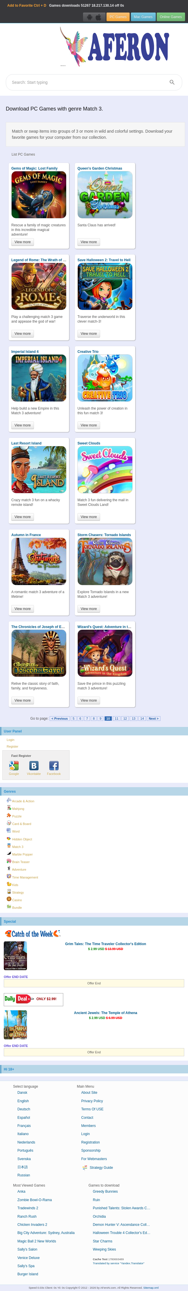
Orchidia (99, 1216)
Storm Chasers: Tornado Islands (104, 535)
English (23, 1101)
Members (88, 1126)
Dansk (22, 1093)
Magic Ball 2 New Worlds (36, 1241)
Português (25, 1150)
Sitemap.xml (151, 1287)
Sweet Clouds (88, 443)
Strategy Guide (97, 1167)
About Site (89, 1093)
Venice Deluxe (28, 1258)
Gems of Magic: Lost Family (34, 168)
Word (13, 830)
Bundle (14, 906)
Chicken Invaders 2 (32, 1225)
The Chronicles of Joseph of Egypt (40, 627)
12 (125, 718)
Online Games (171, 17)
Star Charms (102, 1241)
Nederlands (26, 1142)
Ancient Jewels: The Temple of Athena (105, 1013)
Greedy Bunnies (105, 1191)
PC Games (118, 17)
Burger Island (27, 1274)
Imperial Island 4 (25, 352)
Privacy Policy (92, 1101)
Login (10, 739)
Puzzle (14, 815)
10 (108, 718)
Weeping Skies (104, 1249)
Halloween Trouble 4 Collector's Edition (123, 1233)
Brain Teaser (18, 861)
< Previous (60, 718)
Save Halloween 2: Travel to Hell (104, 260)
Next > (153, 718)
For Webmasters (94, 1159)
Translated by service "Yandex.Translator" (118, 1263)
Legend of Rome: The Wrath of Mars (41, 260)
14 (142, 718)
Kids (12, 884)
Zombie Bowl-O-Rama (34, 1200)
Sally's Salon (27, 1249)
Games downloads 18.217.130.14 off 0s (65, 5)
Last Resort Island (26, 443)
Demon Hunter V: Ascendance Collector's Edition (124, 1225)
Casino (14, 899)
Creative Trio (88, 352)
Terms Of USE (92, 1109)
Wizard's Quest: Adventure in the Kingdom (112, 627)
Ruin (96, 1200)
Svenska (24, 1159)
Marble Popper (20, 853)
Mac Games (143, 17)
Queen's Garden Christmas (99, 168)
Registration (90, 1142)
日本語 (22, 1167)
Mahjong (15, 807)
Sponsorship (91, 1150)
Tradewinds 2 (27, 1208)
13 (133, 718)
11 (116, 718)
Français (24, 1126)
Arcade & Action (20, 800)
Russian (23, 1175)
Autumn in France (26, 535)
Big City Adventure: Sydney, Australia (46, 1233)
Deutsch (23, 1109)
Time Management (22, 876)
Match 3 (15, 846)
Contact (87, 1118)
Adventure (16, 868)
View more (23, 242)
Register (12, 746)
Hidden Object (19, 838)
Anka (21, 1191)
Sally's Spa (26, 1266)
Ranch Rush (27, 1216)
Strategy (15, 891)
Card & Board (19, 823)
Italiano (23, 1134)
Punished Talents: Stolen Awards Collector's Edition (124, 1208)
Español (23, 1118)
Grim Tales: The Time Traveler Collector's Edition (105, 944)
